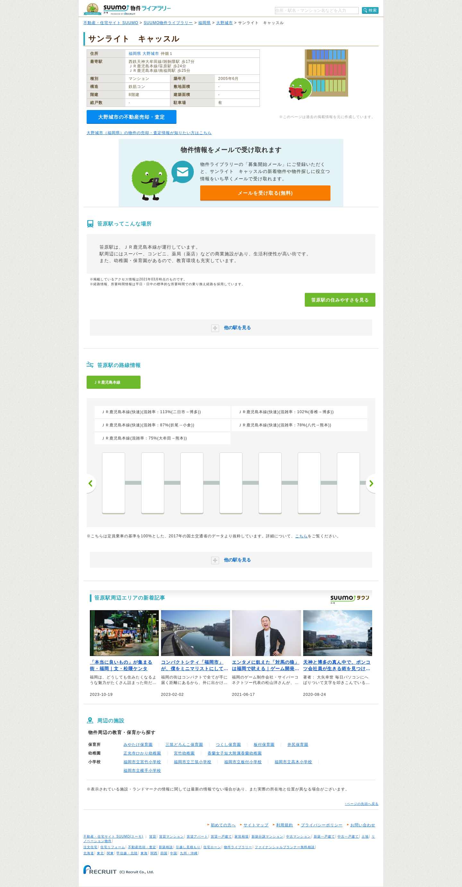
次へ (370, 483)
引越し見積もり (188, 847)
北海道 (88, 853)
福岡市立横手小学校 (142, 770)
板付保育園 (264, 744)
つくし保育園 (228, 744)
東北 (100, 853)
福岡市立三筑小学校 (192, 762)
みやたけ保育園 (138, 744)
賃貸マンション (171, 836)
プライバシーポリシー (322, 825)
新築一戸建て (324, 836)
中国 (173, 853)
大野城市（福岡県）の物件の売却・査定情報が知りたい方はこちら (149, 133)
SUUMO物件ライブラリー (168, 23)
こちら (301, 536)
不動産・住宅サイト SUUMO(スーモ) (113, 836)
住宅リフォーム (112, 847)
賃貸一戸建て (221, 836)
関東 (110, 853)
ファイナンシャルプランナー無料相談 (285, 847)
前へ (91, 483)
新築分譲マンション (267, 836)
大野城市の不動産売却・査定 (131, 117)
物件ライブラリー (238, 847)
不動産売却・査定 (142, 847)
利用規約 (284, 825)
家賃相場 (242, 836)
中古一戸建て (348, 836)
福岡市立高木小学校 (293, 762)
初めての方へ (223, 825)
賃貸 (152, 836)
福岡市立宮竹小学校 (142, 762)
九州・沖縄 (189, 853)
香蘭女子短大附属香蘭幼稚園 (235, 753)
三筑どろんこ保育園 (184, 744)
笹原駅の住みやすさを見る (340, 300)
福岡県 (204, 23)
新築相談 (166, 847)
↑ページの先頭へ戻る (362, 804)
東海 (144, 853)
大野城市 (224, 23)
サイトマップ (256, 825)
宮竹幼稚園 (184, 753)
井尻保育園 (297, 744)
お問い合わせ (362, 825)
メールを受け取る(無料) (265, 193)
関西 (154, 853)
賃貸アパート (197, 836)
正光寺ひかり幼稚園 (142, 753)
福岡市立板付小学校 (243, 762)
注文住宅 (90, 847)
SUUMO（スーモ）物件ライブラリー (127, 9)
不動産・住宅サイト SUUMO (110, 23)
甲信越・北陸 (127, 853)
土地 (365, 836)
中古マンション (298, 836)
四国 (163, 853)
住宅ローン (212, 847)
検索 (373, 10)
